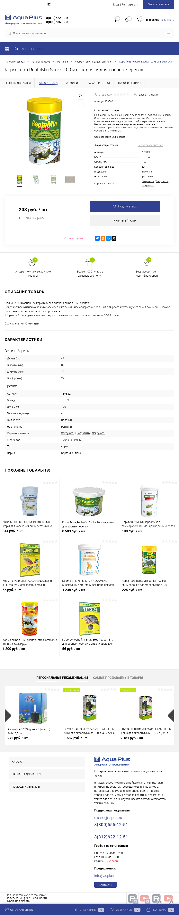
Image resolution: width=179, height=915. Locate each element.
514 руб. (30, 533)
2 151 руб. (132, 738)
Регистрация (130, 4)
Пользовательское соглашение (26, 895)
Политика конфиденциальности (26, 898)
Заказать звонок (159, 4)
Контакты (105, 884)
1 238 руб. (89, 592)
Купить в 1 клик (124, 220)
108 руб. (149, 533)
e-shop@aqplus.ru (108, 818)
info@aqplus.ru (106, 876)
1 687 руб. (75, 738)
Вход (115, 4)
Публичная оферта (18, 900)
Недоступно (73, 238)
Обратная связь (19, 909)
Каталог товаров (23, 49)
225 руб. (149, 592)
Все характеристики (150, 145)
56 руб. (30, 592)
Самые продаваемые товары (118, 678)
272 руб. (17, 738)
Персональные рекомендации (62, 678)
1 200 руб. (30, 651)
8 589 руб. (89, 533)
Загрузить (148, 181)
